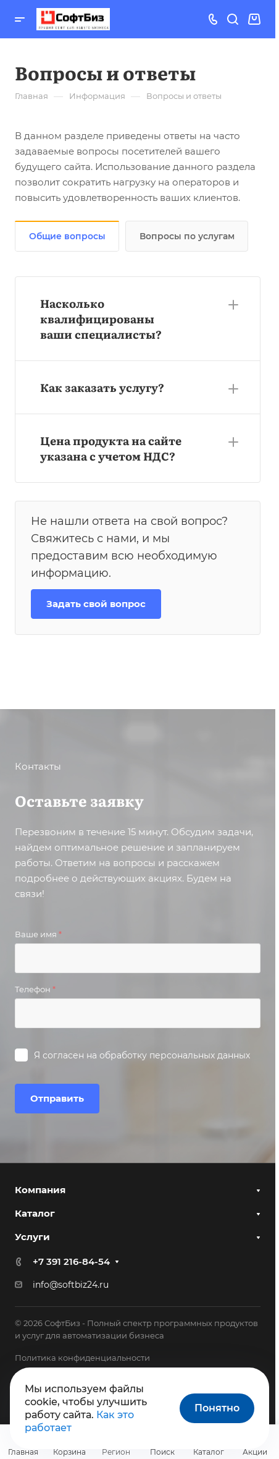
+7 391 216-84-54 (71, 1261)
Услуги (32, 1237)
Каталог (35, 1213)
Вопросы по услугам (187, 236)
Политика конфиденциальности (82, 1358)
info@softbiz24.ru (71, 1284)
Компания (40, 1190)
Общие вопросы (67, 236)
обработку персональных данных (174, 1055)
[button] (137, 318)
